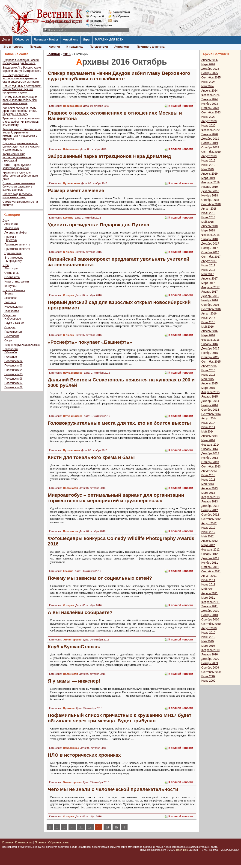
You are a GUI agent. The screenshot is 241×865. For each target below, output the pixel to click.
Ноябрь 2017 (209, 248)
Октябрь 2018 (210, 200)
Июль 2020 (208, 125)
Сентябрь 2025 (211, 77)
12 (89, 827)
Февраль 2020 (210, 130)
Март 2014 (208, 440)
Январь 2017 (209, 291)
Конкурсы (10, 286)
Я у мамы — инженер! (74, 680)
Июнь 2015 (208, 374)
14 (107, 827)
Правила (40, 842)
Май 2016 (207, 326)
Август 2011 (209, 575)
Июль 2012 (208, 527)
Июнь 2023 (208, 116)
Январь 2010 (209, 654)
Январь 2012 (209, 554)
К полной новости (180, 105)
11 (80, 827)
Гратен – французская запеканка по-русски (17, 166)
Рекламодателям (99, 25)
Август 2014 (209, 418)
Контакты (96, 20)
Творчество (11, 311)
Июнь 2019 (208, 165)
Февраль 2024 (210, 95)
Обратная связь (58, 842)
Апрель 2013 (209, 488)
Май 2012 (207, 536)
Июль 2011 (208, 580)
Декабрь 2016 (210, 296)
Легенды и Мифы (46, 39)
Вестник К (182, 849)
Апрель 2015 (209, 383)
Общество (22, 39)
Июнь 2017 (208, 269)
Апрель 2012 (209, 540)
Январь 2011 (209, 606)
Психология (11, 336)
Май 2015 (207, 379)
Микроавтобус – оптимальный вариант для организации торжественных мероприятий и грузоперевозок (116, 497)
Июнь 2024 (208, 82)
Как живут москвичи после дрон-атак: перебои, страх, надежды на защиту (20, 111)
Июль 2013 (208, 475)
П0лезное (10, 356)
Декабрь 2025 (210, 68)
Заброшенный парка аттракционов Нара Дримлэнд (109, 156)
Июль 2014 (208, 422)
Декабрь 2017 (210, 243)
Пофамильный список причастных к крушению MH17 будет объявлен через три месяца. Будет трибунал (119, 717)
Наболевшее (12, 318)
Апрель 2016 (209, 331)
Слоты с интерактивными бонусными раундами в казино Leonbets (19, 186)
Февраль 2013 (210, 497)
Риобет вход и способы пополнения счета (18, 196)
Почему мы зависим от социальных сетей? (100, 578)
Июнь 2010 (208, 637)
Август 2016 (209, 313)
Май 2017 (207, 274)
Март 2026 (208, 64)
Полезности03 (13, 365)
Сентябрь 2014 (211, 414)
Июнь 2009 (208, 680)
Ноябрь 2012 (209, 510)
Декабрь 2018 (210, 191)
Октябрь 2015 (210, 357)
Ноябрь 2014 (209, 405)
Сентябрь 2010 (211, 624)
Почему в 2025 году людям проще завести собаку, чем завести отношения (20, 100)
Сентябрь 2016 (211, 309)
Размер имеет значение (76, 190)
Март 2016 (208, 335)
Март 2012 (208, 545)
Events (8, 293)
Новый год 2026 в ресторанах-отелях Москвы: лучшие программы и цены (22, 89)
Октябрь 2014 (210, 409)
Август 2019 (209, 156)
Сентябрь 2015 (211, 361)
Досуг (6, 39)
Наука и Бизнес (14, 323)
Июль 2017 (208, 265)
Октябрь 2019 (210, 147)
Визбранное (121, 16)
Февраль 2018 (210, 234)
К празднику (74, 46)
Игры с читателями (16, 281)
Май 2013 (207, 484)
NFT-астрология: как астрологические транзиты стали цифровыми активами (21, 78)
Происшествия (13, 331)
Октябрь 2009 (210, 667)
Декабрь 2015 (210, 348)
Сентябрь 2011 (211, 571)
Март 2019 (208, 178)
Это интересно (13, 46)
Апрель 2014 (209, 436)
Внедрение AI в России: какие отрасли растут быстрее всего (22, 69)
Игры (86, 39)
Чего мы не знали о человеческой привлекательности (113, 789)
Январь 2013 (209, 501)
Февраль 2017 (210, 287)
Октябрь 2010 (210, 619)
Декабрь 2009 (210, 658)
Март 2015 (208, 387)
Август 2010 (209, 628)
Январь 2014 (209, 449)
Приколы (36, 46)
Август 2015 (209, 366)
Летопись (10, 302)
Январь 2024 (209, 99)
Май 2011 (207, 589)
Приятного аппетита (150, 46)
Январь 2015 (209, 396)
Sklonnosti (10, 298)
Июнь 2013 (208, 479)
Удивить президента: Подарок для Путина (98, 224)
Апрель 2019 (209, 173)
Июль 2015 (208, 370)
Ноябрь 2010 (209, 615)
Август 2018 (209, 208)
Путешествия (99, 46)
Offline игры (11, 272)
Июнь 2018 (208, 217)
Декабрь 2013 (210, 453)
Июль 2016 (208, 318)
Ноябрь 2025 (209, 73)
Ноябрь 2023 (209, 103)
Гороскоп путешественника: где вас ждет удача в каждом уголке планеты (21, 146)
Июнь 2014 (208, 427)
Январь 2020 (209, 134)
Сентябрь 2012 (211, 519)
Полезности (10, 349)
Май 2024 (207, 86)
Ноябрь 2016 (209, 300)
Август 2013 (209, 471)
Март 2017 (208, 283)
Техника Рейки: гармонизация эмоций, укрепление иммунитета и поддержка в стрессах (22, 134)
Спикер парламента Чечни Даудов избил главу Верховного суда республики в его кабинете (119, 75)
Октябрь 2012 (210, 514)
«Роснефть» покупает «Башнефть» (90, 342)
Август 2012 (209, 523)
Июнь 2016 (208, 322)
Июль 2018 (208, 213)
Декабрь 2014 (210, 401)
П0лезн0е (10, 352)
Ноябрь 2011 (209, 562)
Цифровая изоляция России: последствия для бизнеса (21, 61)
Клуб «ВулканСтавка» (74, 646)
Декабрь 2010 (210, 610)
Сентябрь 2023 (211, 112)
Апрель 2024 (209, 90)
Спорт (8, 340)
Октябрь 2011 (210, 567)
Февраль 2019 (210, 182)
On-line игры (12, 277)
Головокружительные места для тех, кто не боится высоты (119, 423)
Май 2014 (207, 431)
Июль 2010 (208, 632)
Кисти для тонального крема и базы (91, 457)
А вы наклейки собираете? (80, 612)
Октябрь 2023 (210, 108)
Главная (95, 12)
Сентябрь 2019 (211, 151)
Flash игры (11, 268)
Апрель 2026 (209, 60)
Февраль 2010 (210, 650)
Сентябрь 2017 (211, 256)
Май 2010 (207, 641)
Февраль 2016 (210, 339)
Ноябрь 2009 (209, 663)
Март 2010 (208, 645)
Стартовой (97, 16)
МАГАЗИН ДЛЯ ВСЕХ (109, 39)
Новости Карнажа (14, 290)
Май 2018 (207, 221)
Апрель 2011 (209, 593)
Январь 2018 (209, 239)
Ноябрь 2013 (209, 457)
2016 (67, 54)
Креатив (54, 46)
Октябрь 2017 (210, 252)
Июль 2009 (208, 676)
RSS (115, 20)
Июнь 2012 (208, 532)
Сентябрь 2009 (211, 672)
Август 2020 (209, 121)
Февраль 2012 (210, 549)
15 (116, 827)
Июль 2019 (208, 160)
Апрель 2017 (209, 278)
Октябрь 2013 (210, 462)
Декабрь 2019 (210, 138)
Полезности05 (13, 374)
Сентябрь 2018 (211, 204)
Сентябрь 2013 (211, 466)
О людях (9, 327)
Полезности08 (13, 387)
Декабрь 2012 (210, 505)
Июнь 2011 (208, 584)
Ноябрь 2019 (209, 143)
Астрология (122, 46)
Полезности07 (13, 383)
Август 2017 (209, 261)
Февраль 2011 (210, 602)
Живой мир (70, 39)
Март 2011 (208, 597)
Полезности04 (13, 370)
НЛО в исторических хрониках (84, 755)
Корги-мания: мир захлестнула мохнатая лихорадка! (17, 157)
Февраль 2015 (210, 392)
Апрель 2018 (209, 226)
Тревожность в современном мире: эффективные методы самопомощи (21, 122)
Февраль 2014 (210, 444)
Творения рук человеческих (22, 344)
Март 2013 (208, 492)
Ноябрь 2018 (209, 195)
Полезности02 (13, 361)
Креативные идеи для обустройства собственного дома (20, 176)
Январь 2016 (209, 344)
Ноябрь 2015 (209, 353)
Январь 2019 (209, 186)
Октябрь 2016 (210, 304)
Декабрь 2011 (210, 558)
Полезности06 (13, 378)
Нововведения (13, 306)
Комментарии (121, 12)
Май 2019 (207, 169)
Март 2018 (208, 230)
